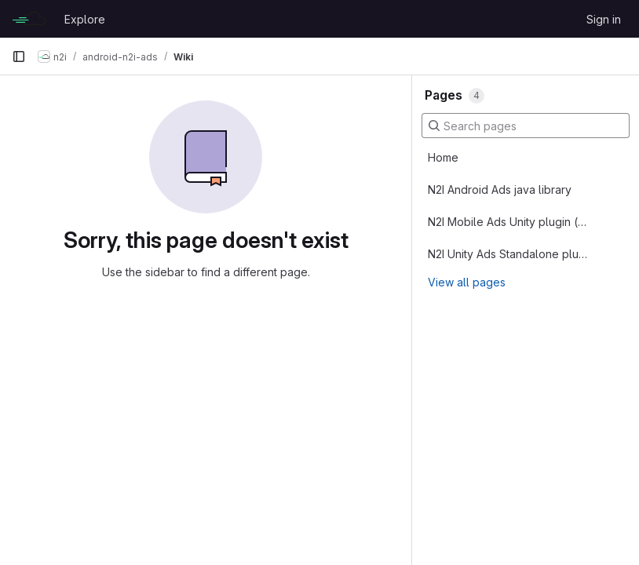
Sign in (603, 19)
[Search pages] (526, 125)
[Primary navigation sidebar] (18, 56)
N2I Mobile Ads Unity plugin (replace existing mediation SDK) (508, 221)
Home (443, 157)
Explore (84, 19)
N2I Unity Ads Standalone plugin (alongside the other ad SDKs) (508, 254)
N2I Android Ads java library (499, 189)
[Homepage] (30, 18)
